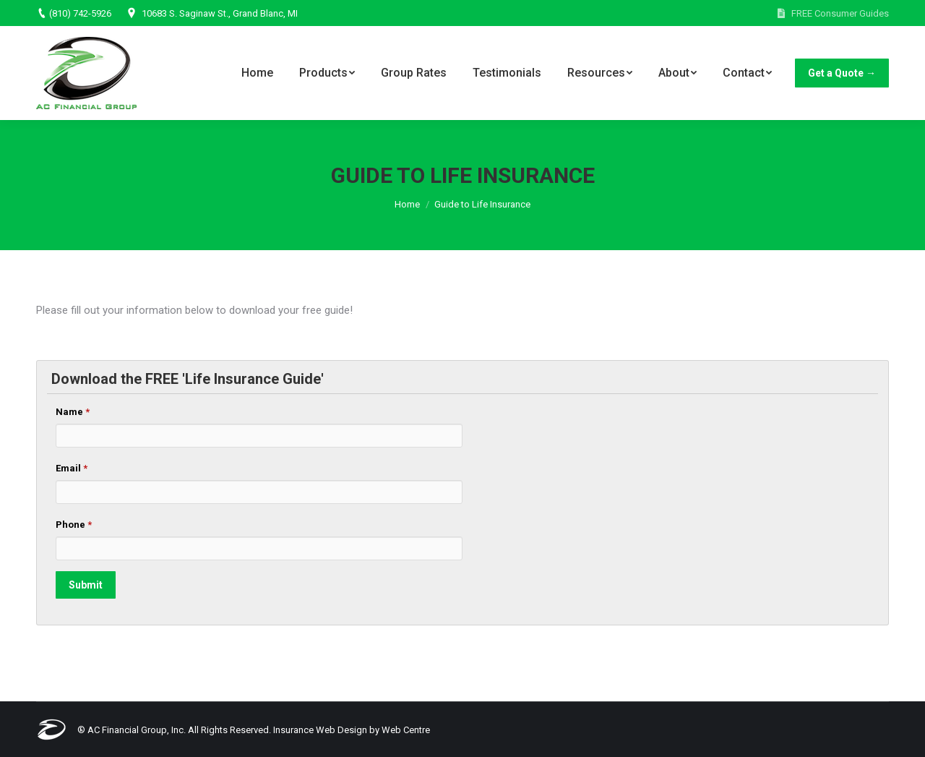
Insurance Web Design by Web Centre (351, 729)
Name (73, 411)
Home (407, 204)
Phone (74, 524)
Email (71, 468)
